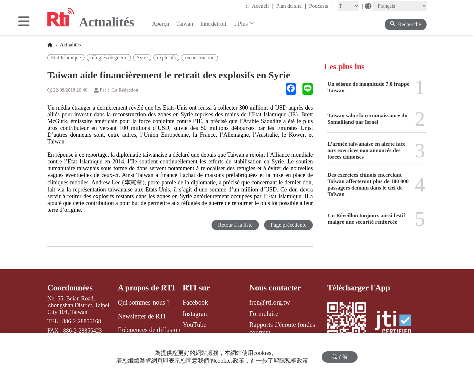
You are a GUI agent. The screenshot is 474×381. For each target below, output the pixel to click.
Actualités (70, 44)
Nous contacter (275, 287)
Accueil (262, 6)
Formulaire (263, 313)
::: (246, 6)
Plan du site (291, 6)
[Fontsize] (348, 6)
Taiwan (184, 24)
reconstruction (200, 57)
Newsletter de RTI (141, 316)
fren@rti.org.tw (269, 302)
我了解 (339, 357)
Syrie (142, 57)
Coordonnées (70, 287)
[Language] (399, 6)
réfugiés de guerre (109, 57)
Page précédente (288, 225)
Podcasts (320, 6)
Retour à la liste (235, 225)
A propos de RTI (146, 287)
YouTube (194, 324)
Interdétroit (213, 24)
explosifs (166, 57)
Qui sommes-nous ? (144, 302)
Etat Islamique (66, 57)
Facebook (195, 302)
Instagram (196, 313)
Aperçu (160, 24)
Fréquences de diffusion (149, 329)
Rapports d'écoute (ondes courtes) (282, 328)
